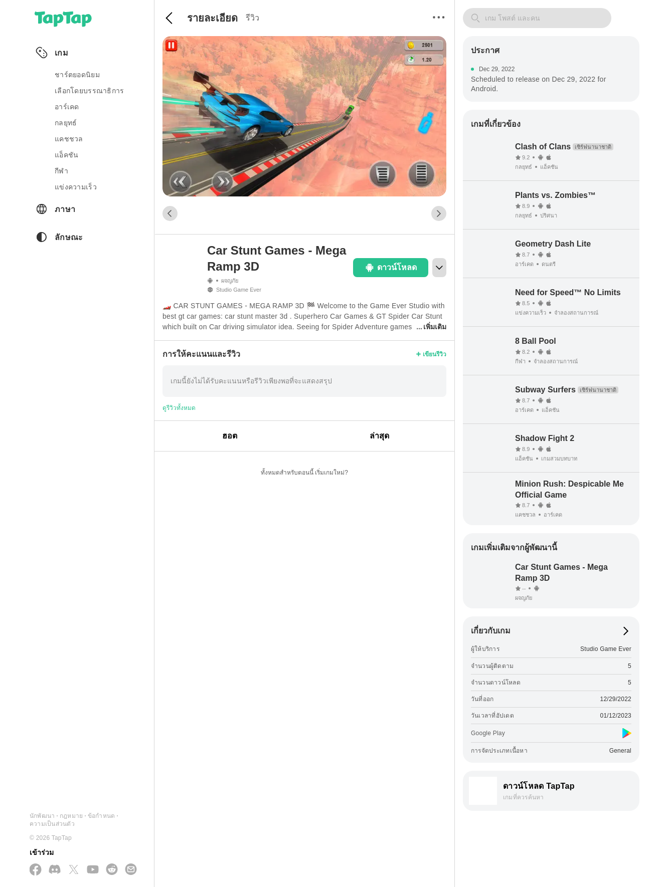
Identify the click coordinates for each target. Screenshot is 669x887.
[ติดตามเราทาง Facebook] (36, 870)
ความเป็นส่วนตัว (52, 823)
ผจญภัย (229, 281)
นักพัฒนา (42, 815)
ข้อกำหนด (101, 815)
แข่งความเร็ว (76, 187)
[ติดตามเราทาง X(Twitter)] (74, 870)
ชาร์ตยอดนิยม (77, 75)
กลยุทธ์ (66, 123)
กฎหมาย (71, 815)
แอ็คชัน (66, 155)
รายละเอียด (212, 18)
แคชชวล (69, 139)
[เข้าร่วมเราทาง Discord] (55, 869)
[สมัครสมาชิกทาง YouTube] (93, 869)
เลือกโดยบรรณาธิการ (89, 91)
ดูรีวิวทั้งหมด (179, 407)
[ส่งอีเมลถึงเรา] (131, 869)
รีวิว (252, 18)
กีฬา (61, 171)
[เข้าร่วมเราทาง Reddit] (112, 869)
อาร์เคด (67, 107)
